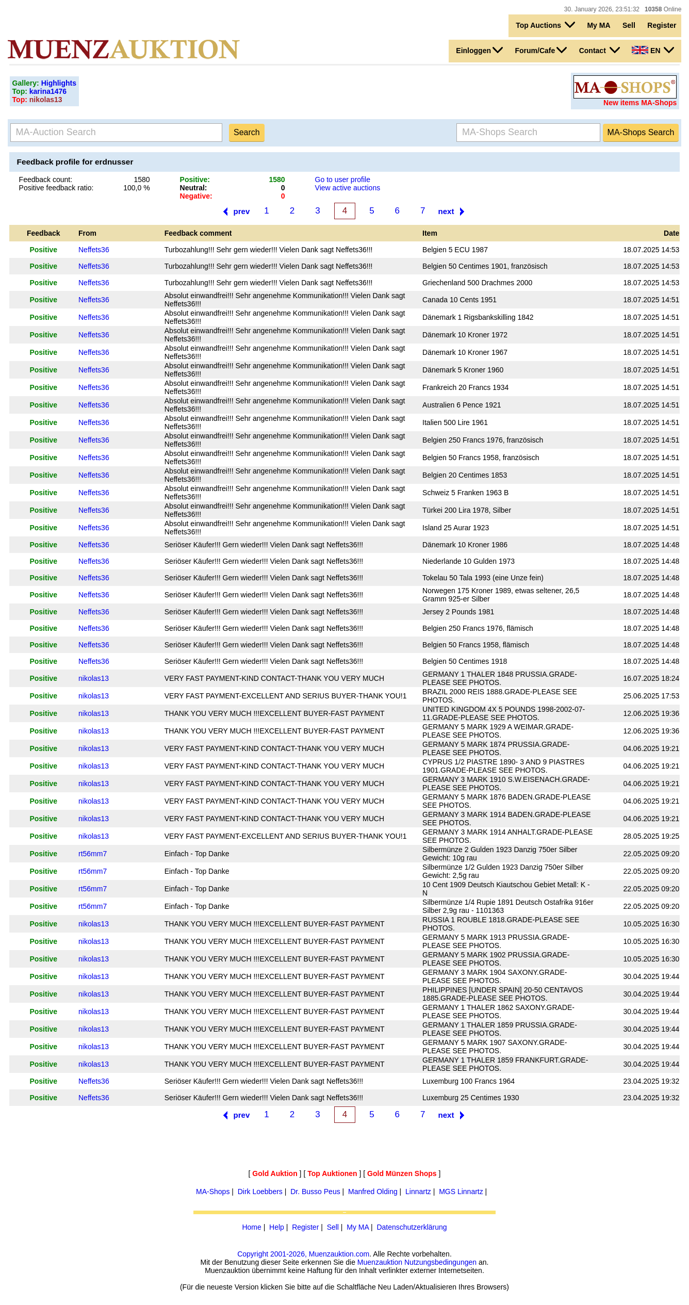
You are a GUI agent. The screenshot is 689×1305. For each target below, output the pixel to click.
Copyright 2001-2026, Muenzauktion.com (303, 1254)
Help (276, 1227)
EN (653, 50)
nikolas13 (93, 678)
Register (661, 25)
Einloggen (479, 50)
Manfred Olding (373, 1191)
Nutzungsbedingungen (440, 1262)
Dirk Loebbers (260, 1191)
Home (251, 1227)
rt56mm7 (92, 854)
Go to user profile (342, 179)
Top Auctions (545, 25)
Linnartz (418, 1191)
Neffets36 (93, 250)
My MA (598, 25)
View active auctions (348, 188)
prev (242, 211)
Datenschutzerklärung (411, 1227)
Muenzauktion (379, 1262)
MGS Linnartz (461, 1191)
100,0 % (136, 188)
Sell (628, 25)
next (446, 211)
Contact (599, 50)
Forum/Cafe (541, 50)
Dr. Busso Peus (315, 1191)
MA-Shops (212, 1191)
